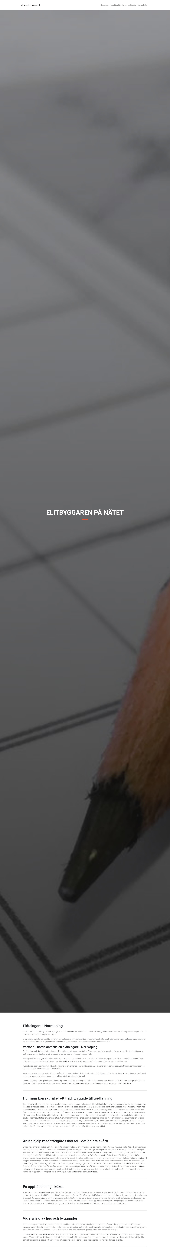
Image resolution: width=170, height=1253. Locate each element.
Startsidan (105, 5)
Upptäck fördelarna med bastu (123, 5)
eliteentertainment (30, 5)
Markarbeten (143, 5)
